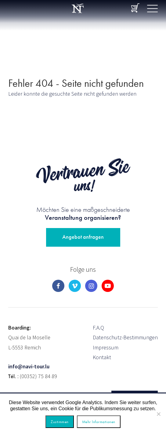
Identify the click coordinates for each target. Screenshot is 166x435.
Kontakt (102, 357)
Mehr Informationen (98, 421)
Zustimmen (60, 421)
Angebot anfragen (83, 236)
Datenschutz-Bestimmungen (125, 337)
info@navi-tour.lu (28, 366)
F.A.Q (98, 327)
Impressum (105, 347)
